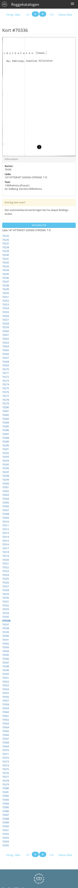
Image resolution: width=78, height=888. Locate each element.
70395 (5, 845)
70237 (5, 243)
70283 (5, 418)
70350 (5, 674)
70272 (5, 377)
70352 (5, 681)
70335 (5, 616)
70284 (5, 422)
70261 (5, 335)
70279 (5, 403)
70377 (5, 776)
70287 (5, 434)
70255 (5, 312)
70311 (5, 525)
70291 (5, 449)
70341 (5, 639)
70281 (5, 411)
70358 (5, 704)
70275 (5, 388)
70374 (5, 765)
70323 (5, 571)
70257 (5, 319)
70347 (5, 662)
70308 (5, 514)
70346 (5, 658)
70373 (5, 761)
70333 (5, 609)
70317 (5, 548)
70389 (5, 822)
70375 (5, 769)
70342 (5, 643)
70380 (5, 788)
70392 (5, 834)
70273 (5, 380)
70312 (5, 529)
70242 (5, 262)
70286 (5, 430)
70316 (5, 544)
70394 (5, 841)
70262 (5, 338)
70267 (5, 357)
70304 (5, 498)
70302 (5, 491)
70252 (5, 300)
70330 (5, 597)
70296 (5, 468)
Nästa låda (65, 14)
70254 (5, 308)
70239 (5, 251)
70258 (5, 323)
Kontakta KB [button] (39, 225)
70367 (5, 738)
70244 (5, 270)
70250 (5, 293)
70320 (5, 559)
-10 (27, 14)
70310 (5, 521)
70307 (5, 510)
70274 (5, 384)
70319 (5, 556)
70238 (5, 247)
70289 (5, 441)
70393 (5, 837)
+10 (51, 14)
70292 (5, 453)
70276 (5, 392)
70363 (5, 723)
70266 (5, 354)
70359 (5, 708)
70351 (5, 677)
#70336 (6, 620)
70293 (5, 456)
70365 (5, 731)
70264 (5, 346)
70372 (5, 757)
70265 (5, 350)
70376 (5, 773)
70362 (5, 719)
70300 (5, 483)
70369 (5, 746)
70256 (5, 316)
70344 (5, 651)
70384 (5, 803)
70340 (5, 635)
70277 (5, 396)
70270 (5, 369)
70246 (5, 278)
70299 (5, 479)
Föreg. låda (13, 14)
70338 (5, 628)
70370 (5, 750)
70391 (5, 830)
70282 (5, 415)
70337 (5, 624)
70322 (5, 567)
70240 (5, 255)
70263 (5, 342)
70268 (5, 361)
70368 (5, 742)
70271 (5, 373)
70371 (5, 754)
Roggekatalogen (25, 4)
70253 (5, 304)
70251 (5, 297)
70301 (5, 487)
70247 (5, 281)
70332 (5, 605)
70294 (5, 460)
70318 (5, 552)
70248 (5, 285)
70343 (5, 647)
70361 (5, 716)
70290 (5, 445)
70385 (5, 807)
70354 (5, 689)
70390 (5, 826)
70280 (5, 407)
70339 (5, 632)
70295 (5, 464)
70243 (5, 266)
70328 (5, 590)
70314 (5, 537)
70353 (5, 685)
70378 (5, 780)
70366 (5, 735)
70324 (5, 575)
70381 (5, 792)
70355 (5, 693)
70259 (5, 327)
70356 (5, 697)
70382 (5, 796)
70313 (5, 533)
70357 (5, 700)
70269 (5, 365)
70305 (5, 502)
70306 (5, 506)
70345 (5, 655)
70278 (5, 399)
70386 (5, 811)
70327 (5, 586)
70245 (5, 274)
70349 (5, 670)
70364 (5, 727)
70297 (5, 472)
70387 (5, 815)
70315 (5, 540)
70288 (5, 438)
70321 (5, 563)
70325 (5, 578)
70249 (5, 289)
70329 (5, 594)
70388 (5, 818)
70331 (5, 601)
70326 (5, 582)
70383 (5, 799)
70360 (5, 712)
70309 (5, 517)
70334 (5, 613)
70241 (5, 258)
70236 (5, 239)
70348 (5, 666)
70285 (5, 426)
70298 (5, 475)
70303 (5, 495)
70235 (5, 236)
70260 (5, 331)
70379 (5, 784)
